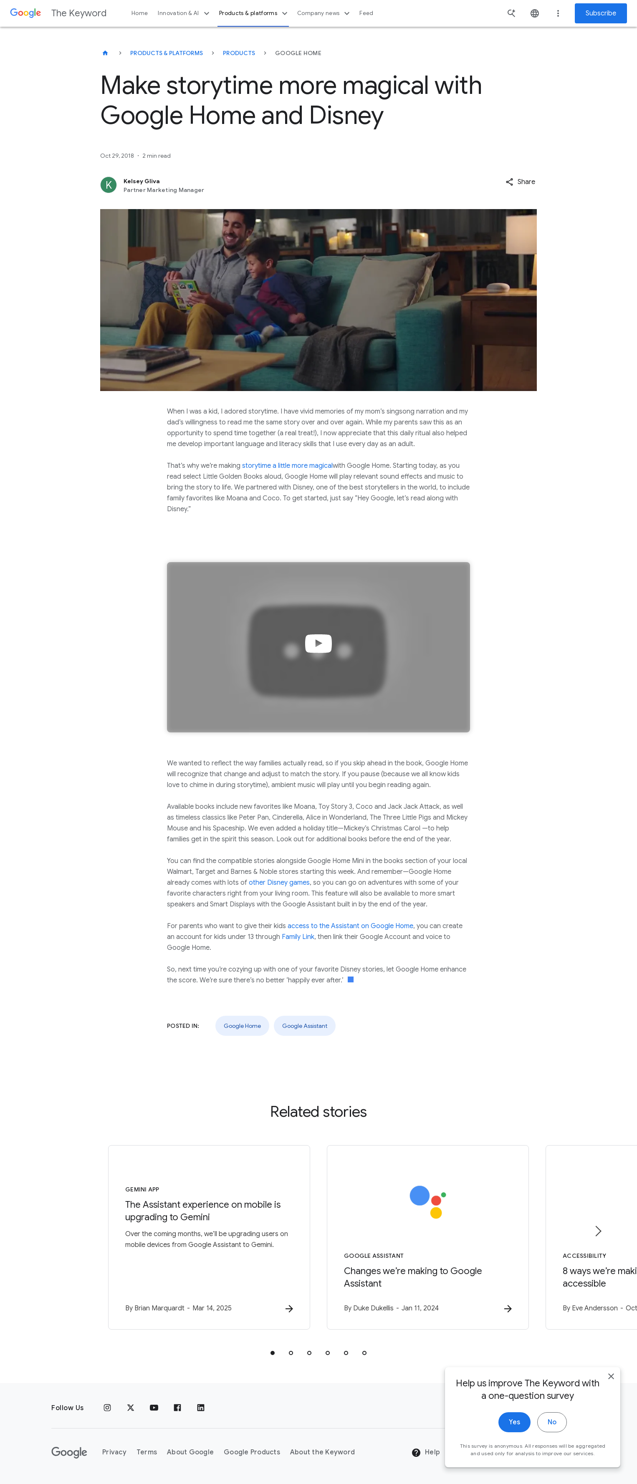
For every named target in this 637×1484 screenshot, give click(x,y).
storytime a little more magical (287, 466)
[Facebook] (177, 1408)
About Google (190, 1452)
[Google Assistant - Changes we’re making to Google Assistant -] (427, 1237)
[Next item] (598, 1231)
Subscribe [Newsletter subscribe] (601, 13)
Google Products (252, 1452)
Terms (146, 1452)
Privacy (114, 1452)
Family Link (298, 937)
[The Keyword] (105, 53)
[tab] (272, 1353)
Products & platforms (254, 13)
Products (239, 53)
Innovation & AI (184, 13)
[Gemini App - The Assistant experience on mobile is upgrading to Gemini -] (209, 1237)
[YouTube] (154, 1408)
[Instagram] (107, 1408)
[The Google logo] (69, 1453)
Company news (324, 13)
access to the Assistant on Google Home (350, 926)
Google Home (242, 1026)
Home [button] (139, 13)
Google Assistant (304, 1026)
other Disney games (279, 882)
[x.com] (131, 1408)
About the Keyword (322, 1452)
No (552, 1442)
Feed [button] (366, 13)
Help (425, 1453)
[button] (520, 182)
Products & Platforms (166, 53)
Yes (514, 1442)
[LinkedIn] (201, 1408)
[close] (611, 1396)
